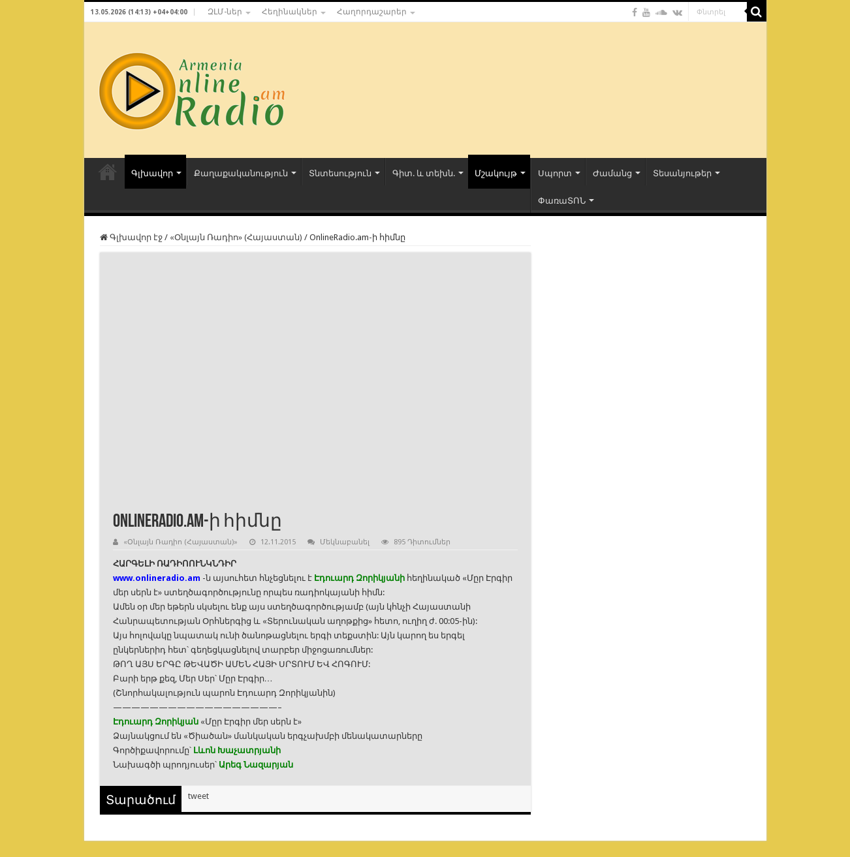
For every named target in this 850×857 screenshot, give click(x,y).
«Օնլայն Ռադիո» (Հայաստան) (236, 237)
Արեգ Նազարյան (256, 765)
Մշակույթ (496, 173)
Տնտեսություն (340, 173)
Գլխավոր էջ (131, 237)
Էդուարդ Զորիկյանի (359, 578)
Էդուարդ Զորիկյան (155, 721)
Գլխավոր (152, 173)
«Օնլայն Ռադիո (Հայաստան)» (180, 542)
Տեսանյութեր (682, 173)
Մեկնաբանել (345, 542)
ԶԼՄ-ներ (225, 11)
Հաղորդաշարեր (372, 11)
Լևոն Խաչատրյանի (237, 750)
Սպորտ (555, 173)
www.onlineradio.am (156, 578)
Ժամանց (612, 173)
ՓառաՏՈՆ (562, 201)
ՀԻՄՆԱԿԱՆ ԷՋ (108, 171)
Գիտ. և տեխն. (423, 173)
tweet (198, 796)
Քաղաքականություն (241, 173)
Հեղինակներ (289, 11)
